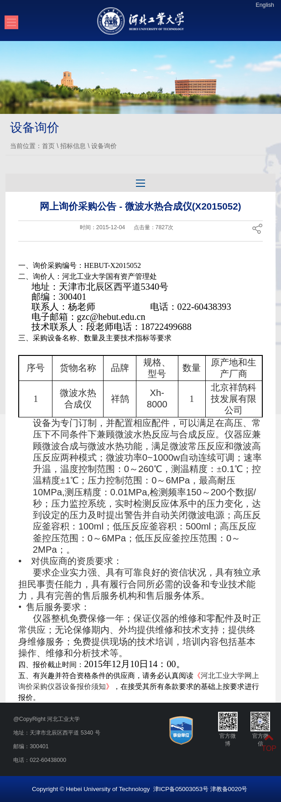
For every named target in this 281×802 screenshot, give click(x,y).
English (264, 5)
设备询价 (104, 145)
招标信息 (73, 145)
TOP (268, 743)
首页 (48, 145)
